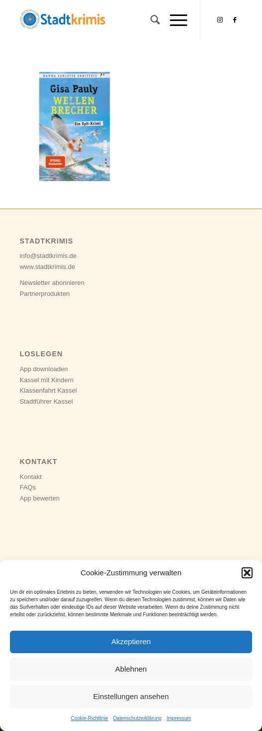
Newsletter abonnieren (51, 282)
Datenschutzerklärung (137, 718)
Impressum (178, 718)
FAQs (27, 487)
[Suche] (150, 20)
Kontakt (30, 477)
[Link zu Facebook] (235, 19)
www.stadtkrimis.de (47, 266)
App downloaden (43, 369)
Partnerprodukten (44, 293)
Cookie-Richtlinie (89, 718)
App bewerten (39, 498)
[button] (247, 573)
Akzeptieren (130, 641)
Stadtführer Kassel (46, 401)
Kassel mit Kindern (46, 380)
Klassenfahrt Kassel (48, 390)
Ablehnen (130, 669)
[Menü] (173, 20)
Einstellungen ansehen (131, 696)
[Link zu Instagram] (220, 19)
